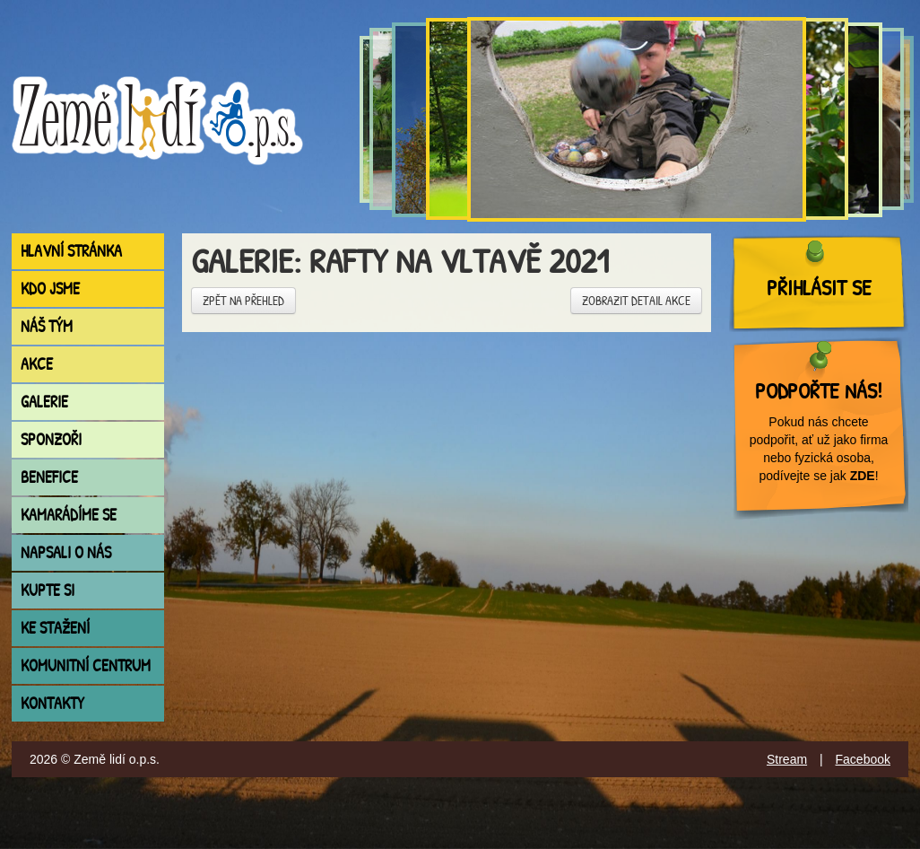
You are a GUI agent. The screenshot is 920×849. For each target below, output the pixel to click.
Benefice (49, 477)
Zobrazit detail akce (636, 300)
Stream (787, 759)
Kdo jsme (50, 288)
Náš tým (47, 326)
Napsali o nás (66, 552)
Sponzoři (51, 439)
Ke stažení (55, 628)
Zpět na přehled (243, 300)
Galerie (44, 401)
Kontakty (52, 703)
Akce (37, 364)
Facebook (863, 759)
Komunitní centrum (86, 665)
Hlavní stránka (71, 251)
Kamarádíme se (69, 514)
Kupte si (47, 590)
